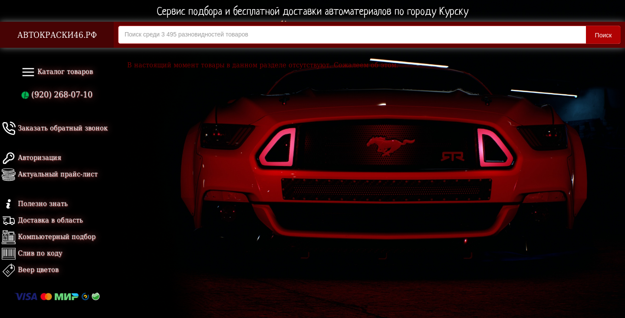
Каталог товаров (57, 72)
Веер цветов (30, 269)
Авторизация (31, 157)
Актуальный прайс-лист (50, 174)
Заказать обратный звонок (55, 128)
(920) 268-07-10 (56, 94)
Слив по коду (32, 253)
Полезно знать (35, 203)
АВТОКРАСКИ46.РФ (57, 35)
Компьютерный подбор (48, 236)
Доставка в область (42, 220)
